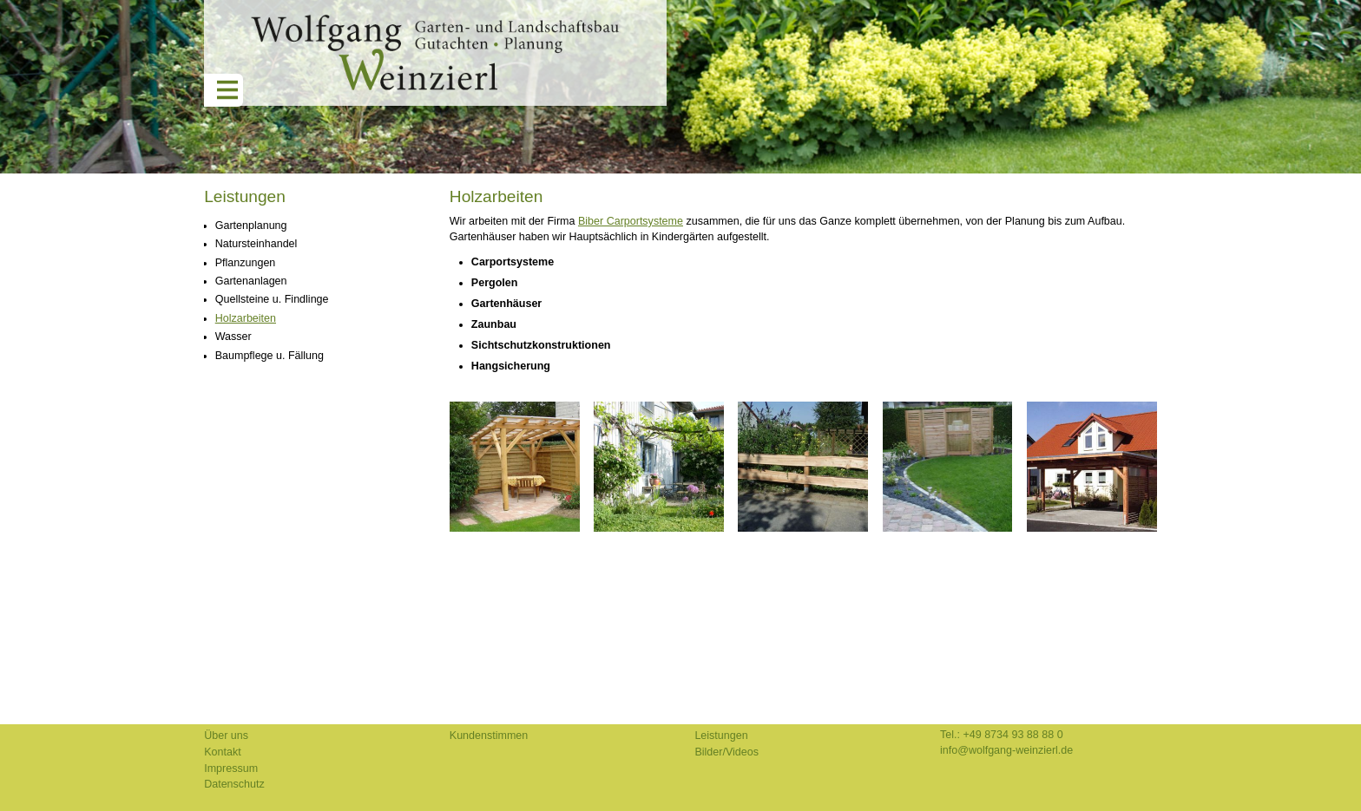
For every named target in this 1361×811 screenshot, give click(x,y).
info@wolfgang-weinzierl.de (1006, 750)
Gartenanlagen (251, 281)
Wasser (233, 336)
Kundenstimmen (489, 735)
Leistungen (245, 196)
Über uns (226, 735)
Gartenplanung (251, 225)
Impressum (231, 768)
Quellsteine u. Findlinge (272, 299)
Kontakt (222, 752)
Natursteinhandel (256, 244)
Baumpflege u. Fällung (269, 356)
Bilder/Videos (726, 752)
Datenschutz (234, 784)
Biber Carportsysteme (630, 221)
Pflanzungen (245, 263)
